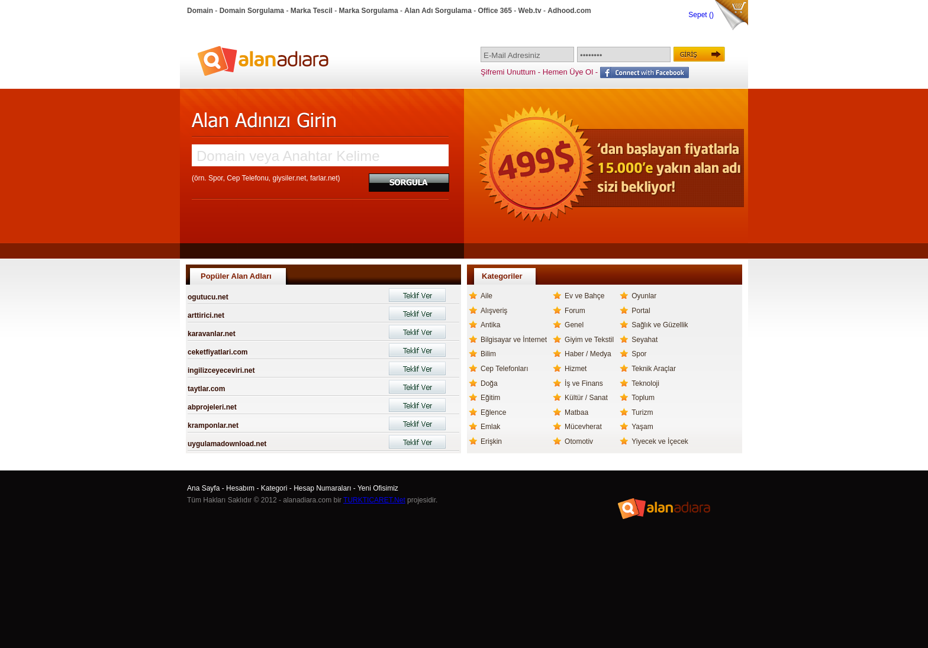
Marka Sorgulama (368, 11)
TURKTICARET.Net (374, 500)
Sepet (698, 15)
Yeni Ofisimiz (377, 488)
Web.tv (530, 11)
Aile (486, 296)
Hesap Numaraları (322, 488)
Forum (575, 311)
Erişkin (491, 441)
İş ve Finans (584, 383)
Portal (640, 311)
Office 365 (495, 11)
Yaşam (642, 427)
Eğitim (490, 398)
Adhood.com (569, 11)
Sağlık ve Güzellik (659, 325)
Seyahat (644, 340)
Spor (638, 354)
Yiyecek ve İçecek (659, 441)
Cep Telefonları (505, 369)
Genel (574, 325)
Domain (200, 11)
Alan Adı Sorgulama (438, 11)
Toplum (643, 398)
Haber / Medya (588, 354)
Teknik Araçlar (653, 369)
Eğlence (493, 412)
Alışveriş (494, 311)
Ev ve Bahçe (584, 296)
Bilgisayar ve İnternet (514, 340)
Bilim (488, 354)
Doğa (489, 383)
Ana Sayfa (203, 488)
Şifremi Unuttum (508, 71)
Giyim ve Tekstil (589, 340)
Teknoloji (645, 383)
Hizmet (576, 369)
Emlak (490, 427)
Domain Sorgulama (252, 11)
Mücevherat (583, 427)
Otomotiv (579, 441)
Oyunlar (643, 296)
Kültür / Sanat (586, 398)
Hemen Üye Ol (568, 71)
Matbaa (576, 412)
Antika (490, 325)
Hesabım (240, 488)
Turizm (642, 412)
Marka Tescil (312, 11)
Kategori (274, 488)
